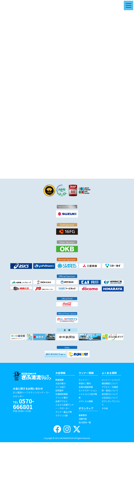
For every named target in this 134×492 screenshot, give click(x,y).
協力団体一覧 (85, 422)
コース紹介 (60, 386)
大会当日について (110, 397)
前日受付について (110, 394)
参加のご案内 (85, 383)
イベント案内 (61, 397)
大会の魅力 (60, 383)
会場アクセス (61, 401)
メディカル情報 (86, 401)
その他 (105, 408)
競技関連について (110, 383)
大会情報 (60, 373)
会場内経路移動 (86, 386)
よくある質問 (109, 373)
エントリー (84, 379)
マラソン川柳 (61, 415)
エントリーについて (111, 379)
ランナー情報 (86, 373)
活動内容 (83, 418)
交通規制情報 (61, 394)
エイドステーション (88, 390)
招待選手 (59, 390)
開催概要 (59, 379)
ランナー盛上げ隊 (63, 411)
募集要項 (83, 415)
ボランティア (86, 408)
